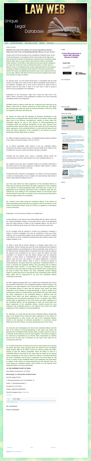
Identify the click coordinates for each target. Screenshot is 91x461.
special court (43, 400)
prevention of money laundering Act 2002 (33, 400)
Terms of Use (50, 43)
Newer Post (9, 447)
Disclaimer (42, 43)
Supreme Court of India (51, 400)
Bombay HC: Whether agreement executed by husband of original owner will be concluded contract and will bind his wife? (73, 137)
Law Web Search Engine (16, 43)
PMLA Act (23, 400)
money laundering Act (14, 400)
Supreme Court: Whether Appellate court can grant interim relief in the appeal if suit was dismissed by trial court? (72, 157)
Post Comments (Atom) (17, 451)
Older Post (53, 447)
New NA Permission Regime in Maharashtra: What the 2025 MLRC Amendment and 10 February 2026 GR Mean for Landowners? (76, 172)
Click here (25, 392)
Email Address (67, 67)
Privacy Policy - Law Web (31, 43)
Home (6, 43)
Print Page (8, 395)
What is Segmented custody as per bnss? (71, 164)
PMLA (20, 400)
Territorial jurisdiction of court (12, 402)
